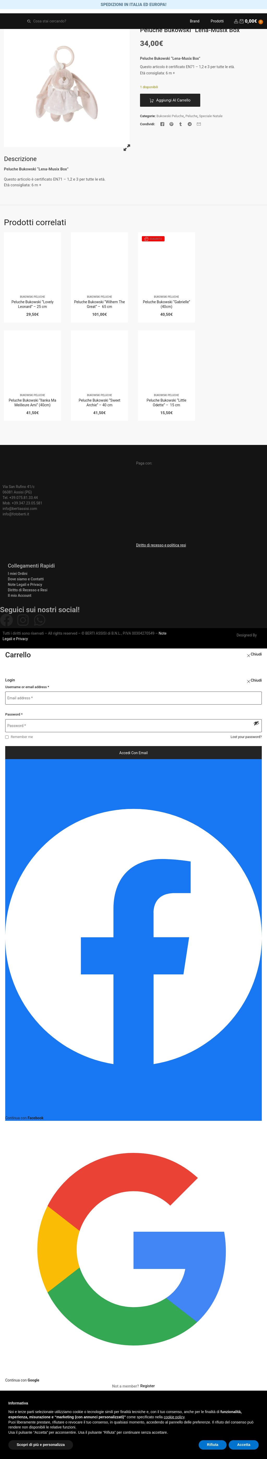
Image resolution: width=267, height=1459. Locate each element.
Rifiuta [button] (213, 1445)
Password (14, 716)
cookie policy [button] (174, 1417)
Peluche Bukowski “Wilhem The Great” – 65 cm (99, 305)
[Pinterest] (171, 125)
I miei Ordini (17, 575)
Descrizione (20, 160)
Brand (194, 22)
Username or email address (27, 688)
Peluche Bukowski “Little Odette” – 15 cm (166, 403)
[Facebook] (162, 125)
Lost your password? (246, 738)
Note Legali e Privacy (25, 585)
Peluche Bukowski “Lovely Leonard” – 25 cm (32, 305)
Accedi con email (133, 754)
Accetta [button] (243, 1445)
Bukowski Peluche (170, 117)
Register (147, 1387)
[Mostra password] (256, 724)
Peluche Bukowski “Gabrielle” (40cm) (166, 305)
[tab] (20, 160)
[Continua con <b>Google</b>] (133, 1253)
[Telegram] (190, 125)
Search (29, 22)
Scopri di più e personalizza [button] (41, 1445)
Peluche (191, 117)
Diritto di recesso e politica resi (161, 546)
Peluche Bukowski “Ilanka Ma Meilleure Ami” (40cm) (32, 403)
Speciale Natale (210, 117)
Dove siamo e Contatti (26, 580)
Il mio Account (19, 596)
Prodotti (217, 22)
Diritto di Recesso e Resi (27, 591)
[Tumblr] (181, 125)
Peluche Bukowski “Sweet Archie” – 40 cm (99, 403)
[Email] (199, 125)
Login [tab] (10, 681)
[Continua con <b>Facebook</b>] (133, 941)
